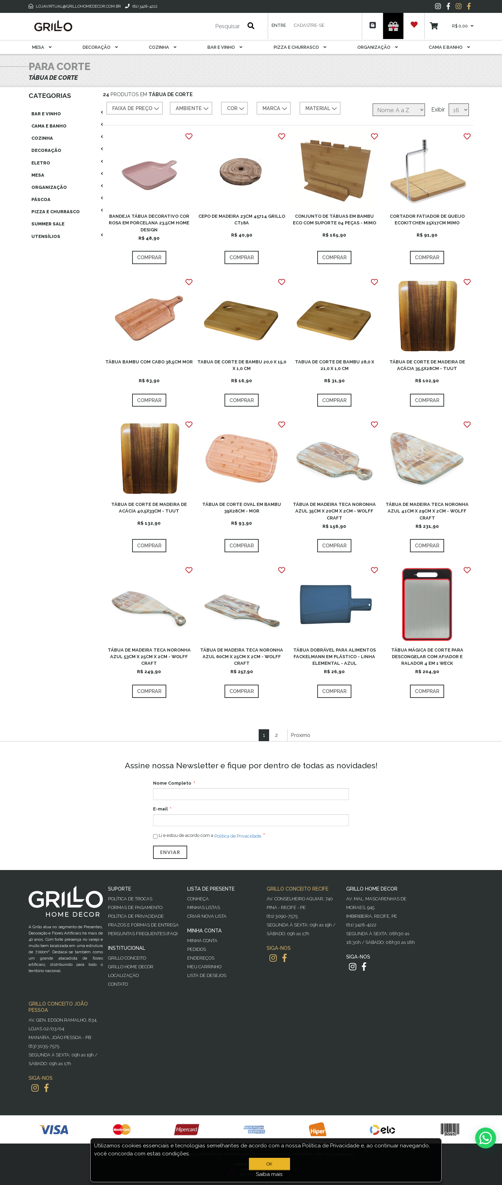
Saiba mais (269, 1174)
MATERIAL (322, 109)
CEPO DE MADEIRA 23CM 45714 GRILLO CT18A (241, 219)
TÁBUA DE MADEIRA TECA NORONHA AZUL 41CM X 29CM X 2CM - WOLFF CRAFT (427, 511)
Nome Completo (172, 783)
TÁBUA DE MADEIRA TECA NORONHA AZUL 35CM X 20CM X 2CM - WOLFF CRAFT (334, 511)
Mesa (42, 47)
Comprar (149, 257)
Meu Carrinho (204, 966)
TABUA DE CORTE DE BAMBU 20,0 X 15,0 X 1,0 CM (241, 365)
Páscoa (41, 199)
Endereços (200, 958)
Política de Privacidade (136, 916)
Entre (279, 25)
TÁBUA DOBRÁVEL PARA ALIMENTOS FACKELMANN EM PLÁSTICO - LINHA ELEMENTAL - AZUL (334, 656)
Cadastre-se (309, 25)
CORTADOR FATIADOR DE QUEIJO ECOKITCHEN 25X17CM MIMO (427, 219)
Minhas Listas (203, 907)
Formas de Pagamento (135, 907)
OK (269, 1164)
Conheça (198, 898)
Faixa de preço (136, 109)
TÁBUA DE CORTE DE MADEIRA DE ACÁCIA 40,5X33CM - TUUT (149, 508)
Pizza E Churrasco (300, 47)
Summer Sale (47, 223)
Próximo (300, 735)
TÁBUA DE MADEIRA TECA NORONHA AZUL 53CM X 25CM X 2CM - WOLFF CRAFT (149, 656)
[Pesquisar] (207, 26)
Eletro (40, 163)
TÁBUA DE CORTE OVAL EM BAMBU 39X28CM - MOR (241, 508)
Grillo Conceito (127, 958)
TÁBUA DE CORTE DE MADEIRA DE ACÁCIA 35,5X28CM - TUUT (427, 365)
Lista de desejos (206, 975)
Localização (123, 975)
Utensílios (45, 236)
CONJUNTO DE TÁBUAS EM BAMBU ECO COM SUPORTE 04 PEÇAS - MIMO (334, 219)
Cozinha (162, 47)
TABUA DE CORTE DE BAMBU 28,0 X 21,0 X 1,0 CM (334, 365)
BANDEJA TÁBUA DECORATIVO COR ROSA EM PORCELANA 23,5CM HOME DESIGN (149, 223)
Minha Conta (202, 940)
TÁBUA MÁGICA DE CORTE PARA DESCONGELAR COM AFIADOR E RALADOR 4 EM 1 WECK (427, 656)
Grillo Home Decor (130, 966)
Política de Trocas (130, 898)
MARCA (276, 109)
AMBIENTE (193, 109)
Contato (118, 984)
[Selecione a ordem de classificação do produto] (399, 109)
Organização (377, 47)
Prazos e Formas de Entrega (143, 925)
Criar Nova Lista (207, 916)
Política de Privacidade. (238, 835)
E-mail (160, 808)
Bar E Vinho (224, 47)
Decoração (100, 47)
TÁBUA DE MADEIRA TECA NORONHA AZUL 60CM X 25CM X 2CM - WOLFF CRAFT (241, 656)
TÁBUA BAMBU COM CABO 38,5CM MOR (149, 361)
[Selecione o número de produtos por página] (459, 109)
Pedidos (196, 949)
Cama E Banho (449, 47)
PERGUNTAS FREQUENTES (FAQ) (142, 933)
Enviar (170, 852)
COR (236, 109)
